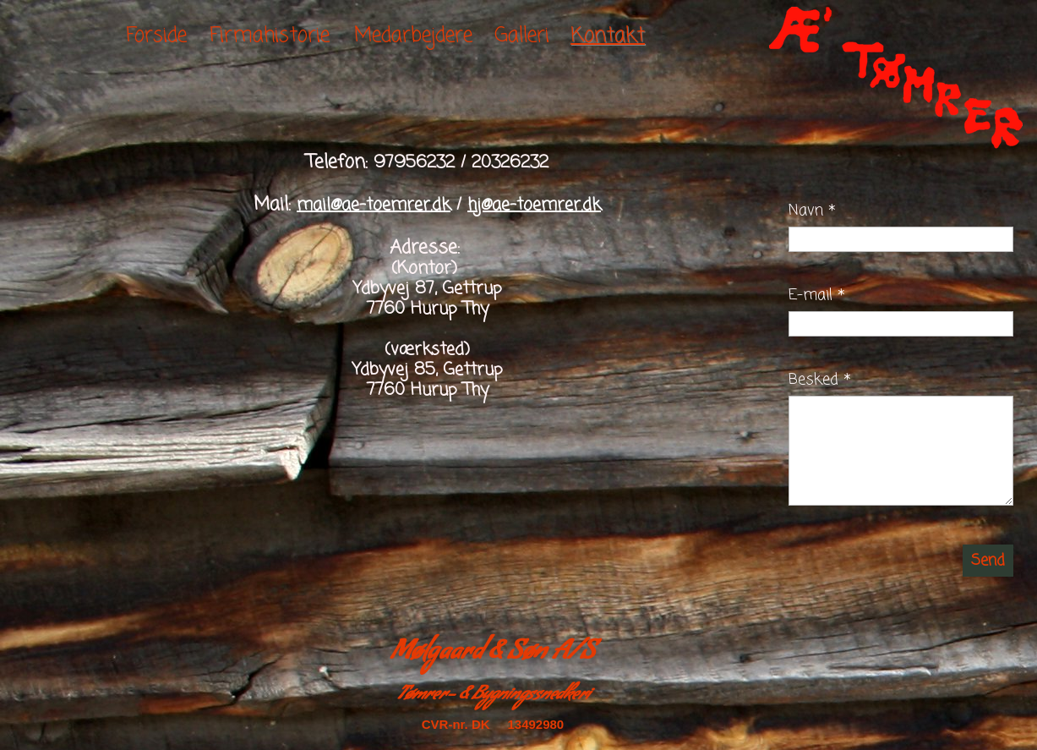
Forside (156, 36)
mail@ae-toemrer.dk (373, 205)
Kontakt (607, 36)
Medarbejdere (413, 36)
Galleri (521, 36)
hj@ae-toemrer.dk (534, 205)
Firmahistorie (270, 36)
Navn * (812, 210)
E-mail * (817, 295)
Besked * (820, 379)
